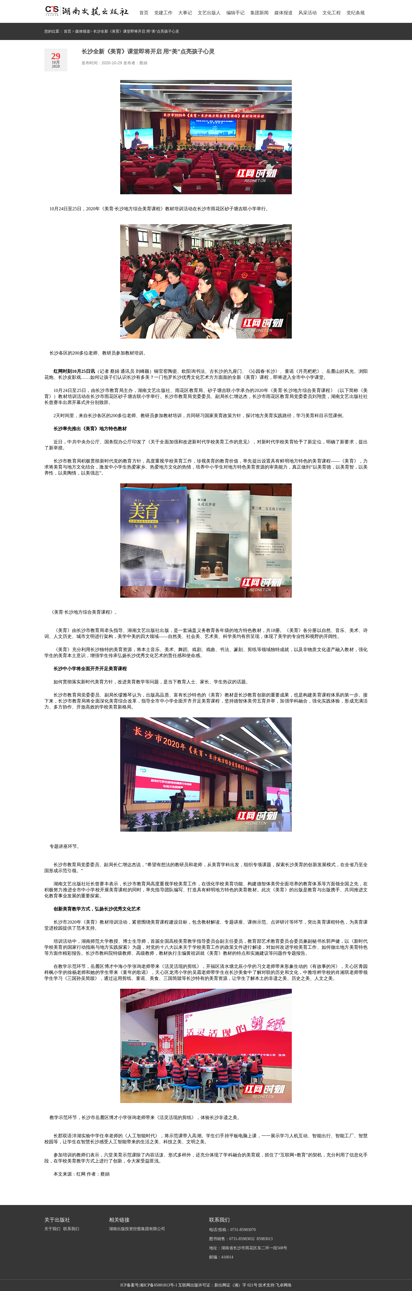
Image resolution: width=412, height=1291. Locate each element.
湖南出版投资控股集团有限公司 (137, 1229)
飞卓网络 (284, 1285)
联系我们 (71, 1229)
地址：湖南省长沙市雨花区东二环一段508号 (248, 1248)
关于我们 (52, 1229)
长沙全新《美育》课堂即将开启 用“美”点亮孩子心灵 (136, 31)
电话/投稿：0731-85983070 (232, 1230)
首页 (68, 31)
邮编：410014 (221, 1257)
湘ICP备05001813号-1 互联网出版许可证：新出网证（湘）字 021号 (198, 1285)
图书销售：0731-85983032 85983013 (241, 1239)
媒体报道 (82, 31)
